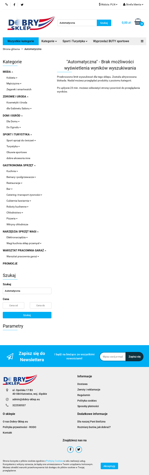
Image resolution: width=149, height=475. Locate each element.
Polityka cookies (87, 400)
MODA (8, 71)
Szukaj (27, 315)
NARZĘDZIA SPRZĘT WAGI (20, 231)
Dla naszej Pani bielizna (91, 421)
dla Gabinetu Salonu (19, 108)
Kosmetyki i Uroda (16, 102)
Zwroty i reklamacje (88, 389)
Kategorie (49, 41)
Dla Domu (13, 121)
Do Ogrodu (13, 127)
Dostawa (82, 384)
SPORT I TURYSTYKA (17, 134)
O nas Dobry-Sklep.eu (15, 421)
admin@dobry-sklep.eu (26, 399)
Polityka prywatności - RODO (19, 427)
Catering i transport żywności (24, 194)
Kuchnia (12, 171)
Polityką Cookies (54, 461)
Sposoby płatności (88, 406)
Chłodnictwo (14, 212)
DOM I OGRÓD (13, 115)
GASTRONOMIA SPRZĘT (19, 165)
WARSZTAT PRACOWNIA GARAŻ (24, 250)
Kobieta (11, 77)
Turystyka (13, 146)
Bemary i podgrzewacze (21, 177)
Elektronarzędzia (17, 237)
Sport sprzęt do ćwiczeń (21, 140)
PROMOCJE (10, 263)
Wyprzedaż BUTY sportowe (111, 41)
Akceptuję (109, 465)
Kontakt (7, 432)
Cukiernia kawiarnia (18, 200)
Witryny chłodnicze (17, 224)
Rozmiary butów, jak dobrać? (94, 427)
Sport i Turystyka (75, 41)
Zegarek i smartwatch (18, 89)
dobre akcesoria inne (18, 158)
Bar (9, 188)
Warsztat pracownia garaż (22, 256)
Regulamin (83, 395)
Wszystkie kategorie (20, 41)
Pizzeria (12, 218)
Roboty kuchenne (17, 206)
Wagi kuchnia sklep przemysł (23, 243)
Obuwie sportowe (16, 152)
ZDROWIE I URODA (15, 96)
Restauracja (14, 182)
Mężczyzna (13, 83)
